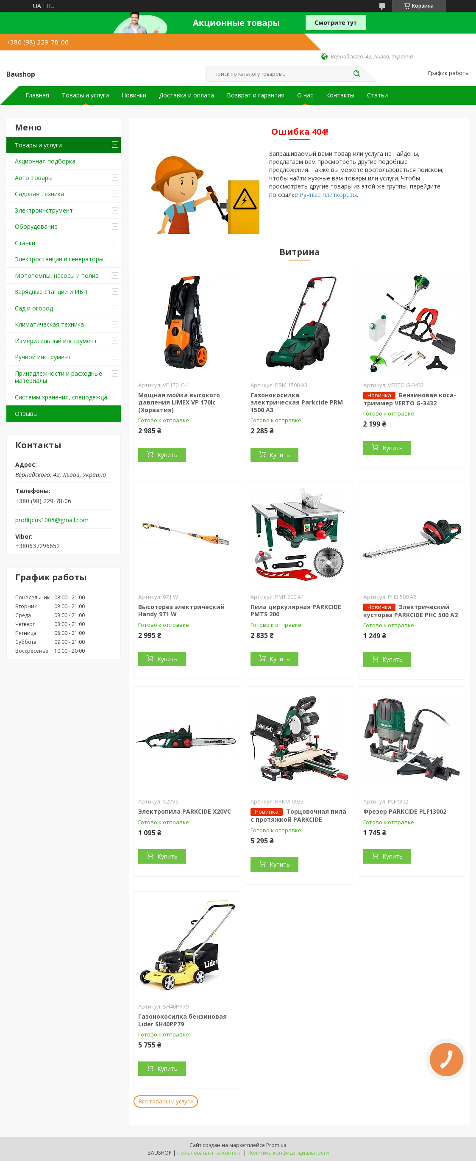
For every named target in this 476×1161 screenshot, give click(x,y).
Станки (25, 243)
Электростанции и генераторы (59, 259)
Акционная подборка (45, 161)
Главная (37, 95)
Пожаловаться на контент (209, 1152)
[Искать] (356, 74)
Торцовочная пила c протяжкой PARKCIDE (298, 815)
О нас (305, 95)
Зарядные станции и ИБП (51, 292)
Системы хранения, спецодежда (61, 397)
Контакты (340, 95)
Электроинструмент (44, 210)
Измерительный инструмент (56, 341)
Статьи (377, 95)
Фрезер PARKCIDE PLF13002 (404, 811)
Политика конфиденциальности (288, 1152)
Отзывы (26, 414)
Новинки (134, 95)
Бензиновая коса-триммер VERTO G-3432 (409, 399)
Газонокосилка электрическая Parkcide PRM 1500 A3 (297, 402)
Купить (167, 455)
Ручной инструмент (43, 357)
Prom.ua (276, 1145)
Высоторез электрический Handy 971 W (181, 610)
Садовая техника (39, 194)
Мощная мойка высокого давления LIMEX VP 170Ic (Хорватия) (179, 402)
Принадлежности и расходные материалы (58, 377)
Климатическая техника (49, 324)
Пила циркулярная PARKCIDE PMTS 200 (296, 610)
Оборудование (36, 226)
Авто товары (34, 178)
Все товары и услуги (166, 1101)
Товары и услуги (85, 95)
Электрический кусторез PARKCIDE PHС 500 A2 (410, 611)
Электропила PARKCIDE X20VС (184, 811)
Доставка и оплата (186, 95)
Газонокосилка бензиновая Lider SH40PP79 (182, 1020)
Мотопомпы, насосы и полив (57, 276)
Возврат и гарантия (255, 95)
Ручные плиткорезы (328, 195)
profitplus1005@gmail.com (52, 520)
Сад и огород (34, 308)
